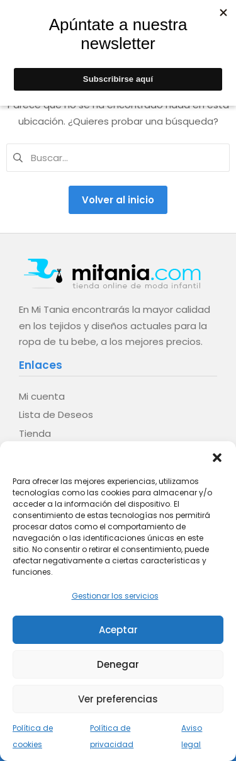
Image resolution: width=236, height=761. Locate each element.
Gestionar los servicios (115, 595)
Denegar (118, 664)
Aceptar (118, 629)
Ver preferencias (118, 699)
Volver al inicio (118, 199)
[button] (217, 457)
